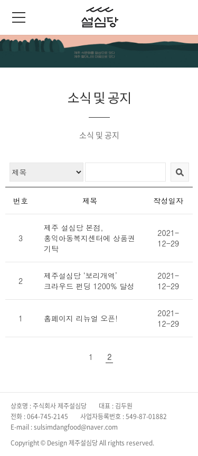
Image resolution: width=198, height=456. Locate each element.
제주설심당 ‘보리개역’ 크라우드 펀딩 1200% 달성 (89, 280)
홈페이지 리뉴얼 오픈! (81, 318)
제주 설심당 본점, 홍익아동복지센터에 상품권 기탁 (89, 238)
